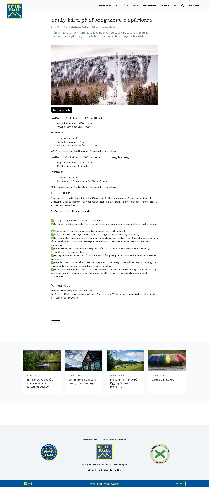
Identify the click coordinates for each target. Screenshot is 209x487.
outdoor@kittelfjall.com (139, 294)
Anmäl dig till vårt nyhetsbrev (104, 483)
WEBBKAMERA (104, 5)
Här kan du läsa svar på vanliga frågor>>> (71, 290)
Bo (117, 5)
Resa (135, 5)
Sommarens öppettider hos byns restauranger (83, 381)
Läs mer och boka (61, 109)
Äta (126, 5)
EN (175, 5)
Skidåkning (149, 5)
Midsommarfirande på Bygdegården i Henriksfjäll (123, 383)
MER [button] (194, 5)
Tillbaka (56, 322)
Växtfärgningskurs (163, 379)
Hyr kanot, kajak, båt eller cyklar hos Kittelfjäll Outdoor (40, 383)
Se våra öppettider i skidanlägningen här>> (72, 211)
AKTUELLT (180, 483)
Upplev (165, 5)
